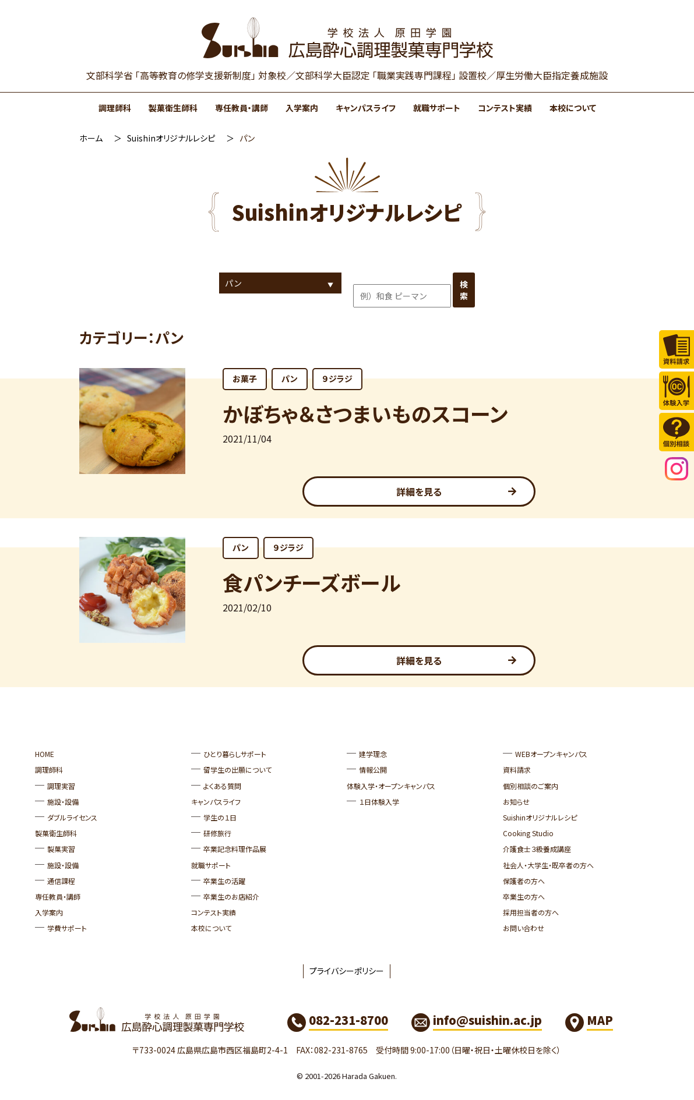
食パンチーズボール (311, 582)
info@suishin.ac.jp (487, 1019)
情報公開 (373, 769)
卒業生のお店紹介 (231, 896)
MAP (600, 1019)
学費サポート (67, 928)
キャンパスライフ (366, 108)
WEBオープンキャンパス (551, 754)
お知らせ (516, 802)
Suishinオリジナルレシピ (171, 138)
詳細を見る (419, 491)
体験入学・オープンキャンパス (391, 786)
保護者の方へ (524, 881)
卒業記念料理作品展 (234, 849)
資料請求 (517, 769)
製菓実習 (61, 849)
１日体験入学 (379, 802)
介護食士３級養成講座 (537, 849)
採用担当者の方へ (531, 912)
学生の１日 (220, 817)
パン (289, 378)
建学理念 (373, 754)
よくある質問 (222, 786)
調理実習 (61, 786)
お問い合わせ (523, 928)
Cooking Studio (528, 833)
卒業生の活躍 (224, 881)
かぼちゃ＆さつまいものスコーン (365, 413)
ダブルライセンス (72, 817)
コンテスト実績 (505, 108)
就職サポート (436, 108)
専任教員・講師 (241, 108)
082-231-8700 (348, 1019)
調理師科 (114, 108)
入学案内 (302, 108)
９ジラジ (337, 378)
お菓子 (244, 378)
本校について (572, 108)
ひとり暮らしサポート (234, 754)
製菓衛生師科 (173, 108)
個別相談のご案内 (530, 786)
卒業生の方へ (524, 896)
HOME (44, 754)
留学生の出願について (237, 769)
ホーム (91, 138)
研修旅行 (217, 833)
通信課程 (61, 881)
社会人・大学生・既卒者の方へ (548, 865)
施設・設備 (63, 802)
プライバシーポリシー (346, 971)
